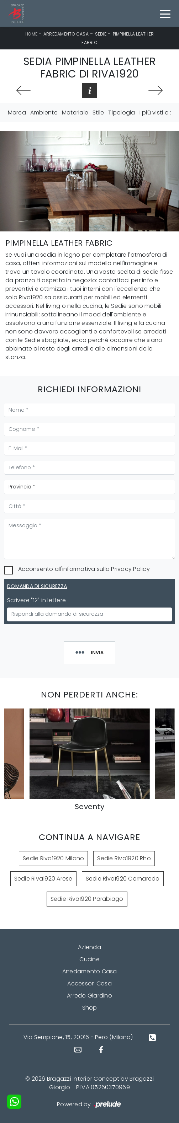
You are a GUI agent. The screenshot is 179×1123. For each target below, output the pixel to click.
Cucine (89, 959)
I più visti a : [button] (155, 112)
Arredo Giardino (89, 995)
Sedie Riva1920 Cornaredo (123, 879)
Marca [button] (17, 112)
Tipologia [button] (121, 112)
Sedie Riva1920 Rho (124, 858)
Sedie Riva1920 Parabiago (87, 899)
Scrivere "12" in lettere (36, 600)
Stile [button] (98, 112)
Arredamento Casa (66, 34)
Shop (89, 1008)
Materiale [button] (75, 112)
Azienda (89, 947)
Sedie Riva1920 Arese (43, 879)
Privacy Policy (130, 569)
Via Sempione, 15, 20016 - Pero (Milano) (78, 1037)
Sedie (100, 34)
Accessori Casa (89, 983)
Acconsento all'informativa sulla (84, 569)
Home (31, 34)
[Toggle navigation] (165, 13)
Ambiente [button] (44, 112)
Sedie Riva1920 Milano (53, 858)
